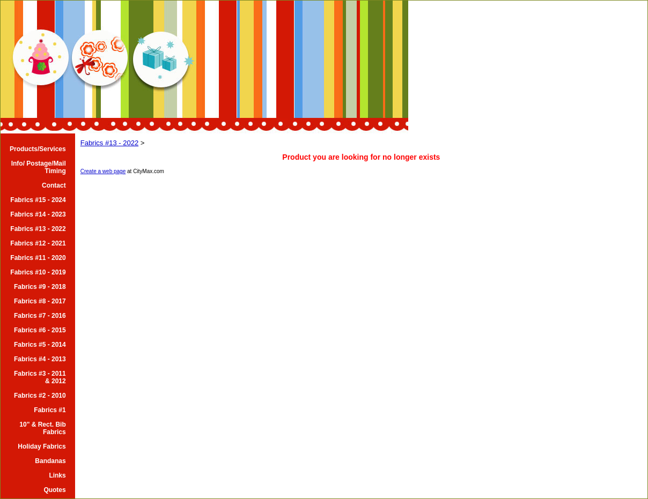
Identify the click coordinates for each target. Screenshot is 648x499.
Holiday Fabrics (41, 446)
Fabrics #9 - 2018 (40, 287)
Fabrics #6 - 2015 (40, 330)
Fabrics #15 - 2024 (37, 200)
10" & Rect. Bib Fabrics (42, 428)
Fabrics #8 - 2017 (40, 301)
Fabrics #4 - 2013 (40, 359)
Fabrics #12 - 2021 (37, 243)
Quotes (54, 490)
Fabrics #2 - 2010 (40, 395)
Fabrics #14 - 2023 (37, 214)
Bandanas (50, 461)
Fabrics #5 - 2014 (40, 344)
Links (57, 475)
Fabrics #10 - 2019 (37, 272)
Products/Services (38, 149)
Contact (54, 185)
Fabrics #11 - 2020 (37, 258)
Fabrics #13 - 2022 (37, 229)
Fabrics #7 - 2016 (40, 315)
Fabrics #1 (49, 410)
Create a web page (103, 171)
